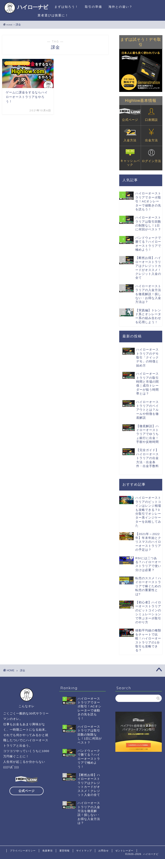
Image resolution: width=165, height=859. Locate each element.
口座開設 (151, 114)
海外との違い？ (120, 7)
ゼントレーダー (124, 850)
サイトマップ (84, 850)
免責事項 (47, 850)
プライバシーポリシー (23, 850)
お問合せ (103, 850)
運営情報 (64, 850)
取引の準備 (93, 7)
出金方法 (151, 135)
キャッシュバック (130, 157)
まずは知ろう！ (66, 7)
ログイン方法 (151, 156)
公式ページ (130, 114)
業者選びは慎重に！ (53, 15)
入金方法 (130, 135)
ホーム (43, 7)
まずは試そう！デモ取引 (140, 42)
